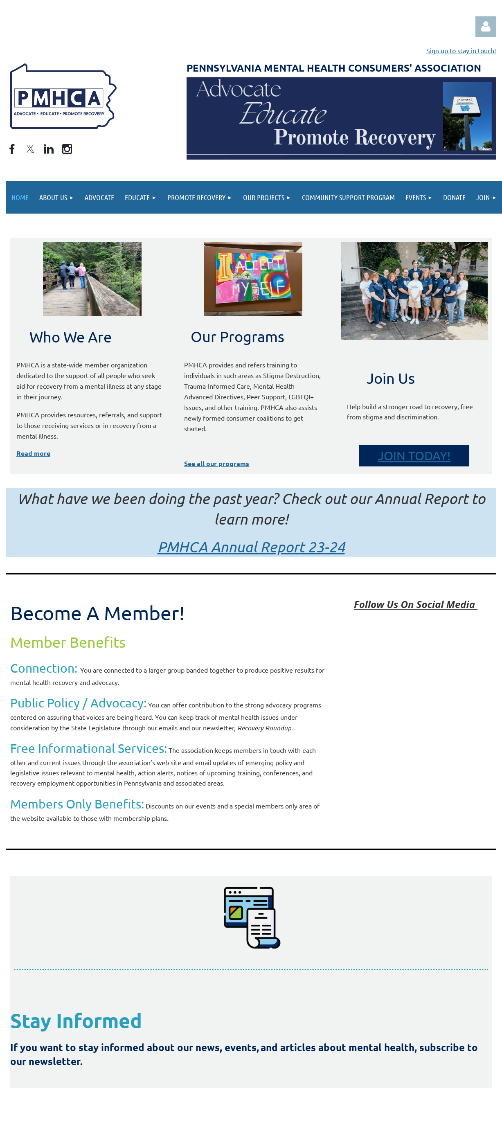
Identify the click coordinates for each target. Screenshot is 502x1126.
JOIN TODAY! (414, 455)
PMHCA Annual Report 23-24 (251, 546)
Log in (485, 26)
